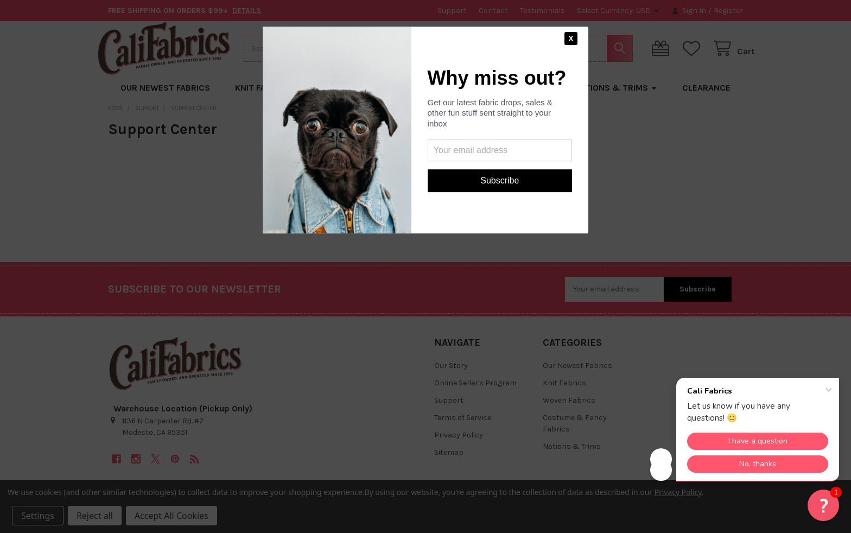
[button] (823, 505)
